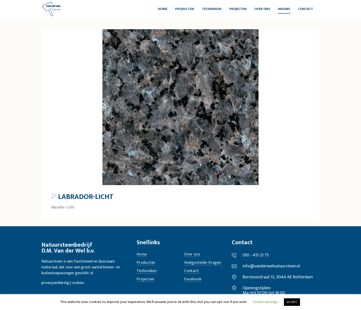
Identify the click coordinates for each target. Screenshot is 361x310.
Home (142, 254)
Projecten (145, 279)
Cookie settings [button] (265, 302)
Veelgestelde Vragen (202, 262)
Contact (191, 271)
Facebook (192, 279)
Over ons (192, 254)
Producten (146, 262)
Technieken (147, 271)
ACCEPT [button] (292, 302)
